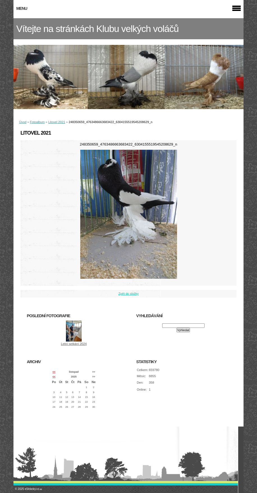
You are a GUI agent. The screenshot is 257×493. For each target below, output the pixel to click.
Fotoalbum (37, 122)
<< (53, 371)
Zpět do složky (128, 293)
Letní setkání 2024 (74, 343)
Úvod (22, 122)
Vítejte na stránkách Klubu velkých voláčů (97, 29)
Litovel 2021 (56, 122)
